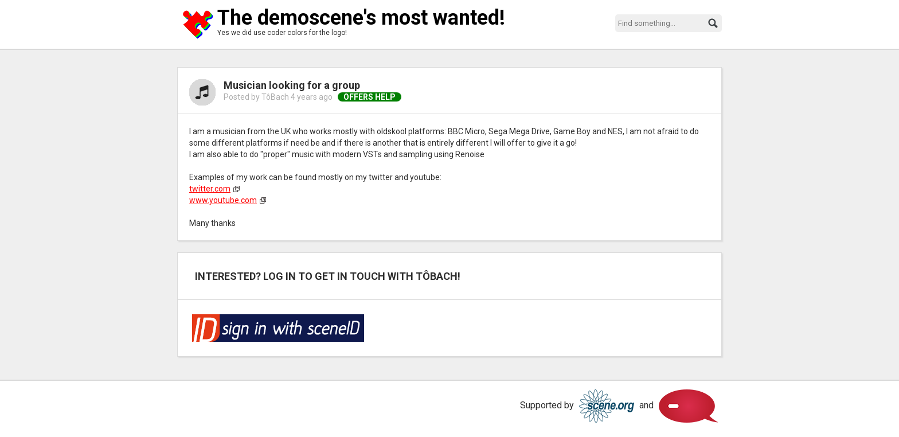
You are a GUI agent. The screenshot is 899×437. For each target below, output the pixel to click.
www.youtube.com (223, 200)
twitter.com (209, 188)
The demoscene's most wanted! (361, 18)
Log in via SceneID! (278, 328)
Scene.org (606, 406)
